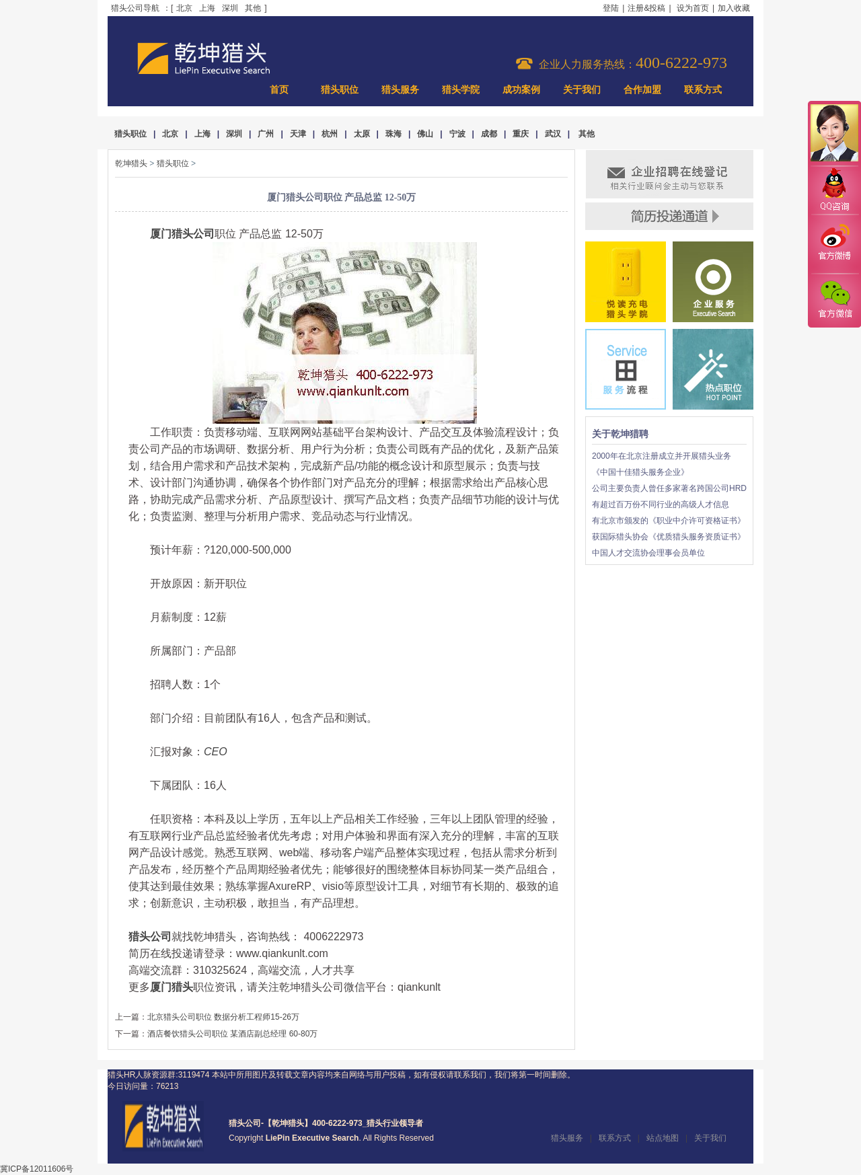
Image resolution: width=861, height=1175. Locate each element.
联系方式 (703, 90)
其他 (253, 8)
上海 (207, 8)
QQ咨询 (834, 190)
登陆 (611, 8)
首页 (279, 90)
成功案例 (521, 90)
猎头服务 (400, 90)
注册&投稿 (646, 8)
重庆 (521, 134)
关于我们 (582, 90)
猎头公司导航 (135, 8)
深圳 (230, 8)
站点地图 (662, 1138)
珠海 (393, 134)
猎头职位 (340, 90)
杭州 (330, 134)
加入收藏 (734, 8)
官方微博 (834, 244)
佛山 (425, 134)
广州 (266, 134)
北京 (184, 8)
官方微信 (834, 300)
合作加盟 (642, 90)
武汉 (553, 134)
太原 (362, 134)
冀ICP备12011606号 (36, 1169)
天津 (298, 134)
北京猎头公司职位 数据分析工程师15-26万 (223, 1017)
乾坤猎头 (131, 163)
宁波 (457, 134)
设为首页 (693, 8)
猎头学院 (461, 90)
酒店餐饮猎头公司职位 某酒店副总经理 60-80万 (232, 1033)
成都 (489, 134)
